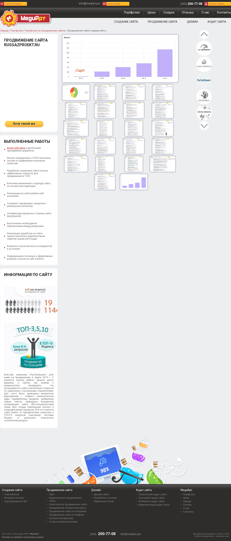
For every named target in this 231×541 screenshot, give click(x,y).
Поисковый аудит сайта (151, 498)
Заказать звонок (216, 4)
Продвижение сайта (162, 21)
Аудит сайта (217, 21)
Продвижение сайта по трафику (66, 514)
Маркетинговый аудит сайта (154, 504)
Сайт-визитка (11, 494)
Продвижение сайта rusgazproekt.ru (204, 80)
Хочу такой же (24, 123)
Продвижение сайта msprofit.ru (204, 48)
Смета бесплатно (13, 4)
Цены (151, 12)
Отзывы (188, 12)
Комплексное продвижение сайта (68, 504)
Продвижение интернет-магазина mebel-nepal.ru (204, 112)
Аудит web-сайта (16, 148)
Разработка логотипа (105, 498)
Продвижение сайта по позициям (67, 511)
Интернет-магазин (14, 498)
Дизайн (192, 21)
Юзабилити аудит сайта (151, 501)
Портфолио (132, 12)
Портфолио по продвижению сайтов (45, 30)
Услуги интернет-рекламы (63, 521)
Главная (4, 30)
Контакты (224, 12)
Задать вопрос (114, 4)
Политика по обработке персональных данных (23, 537)
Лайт (51, 494)
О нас (205, 12)
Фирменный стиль (104, 501)
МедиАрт (186, 490)
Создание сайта (126, 21)
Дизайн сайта (101, 494)
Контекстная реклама (61, 518)
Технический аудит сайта (152, 494)
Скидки (168, 12)
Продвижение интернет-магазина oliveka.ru (204, 96)
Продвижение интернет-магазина (67, 508)
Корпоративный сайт (15, 501)
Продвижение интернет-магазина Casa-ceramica (204, 64)
